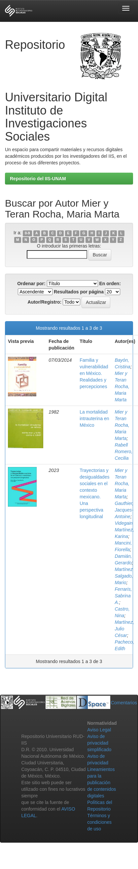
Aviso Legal (99, 729)
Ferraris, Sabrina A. (123, 595)
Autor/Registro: (45, 302)
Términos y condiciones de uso (99, 822)
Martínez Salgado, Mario (124, 576)
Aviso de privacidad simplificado (99, 743)
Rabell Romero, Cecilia (123, 451)
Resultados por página (79, 291)
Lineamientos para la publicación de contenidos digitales (101, 782)
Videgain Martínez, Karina (124, 529)
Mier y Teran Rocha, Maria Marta (122, 386)
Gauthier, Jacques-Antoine (124, 510)
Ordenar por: (31, 283)
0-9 (27, 233)
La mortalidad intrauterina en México (94, 418)
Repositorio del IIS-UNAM (38, 178)
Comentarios (124, 702)
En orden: (110, 283)
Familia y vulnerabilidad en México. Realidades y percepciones (94, 373)
